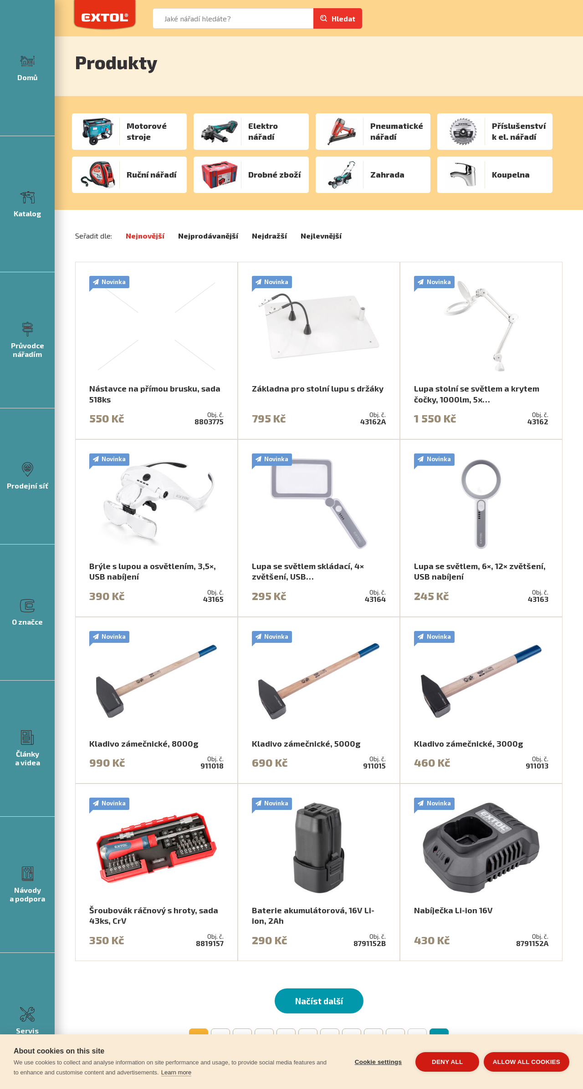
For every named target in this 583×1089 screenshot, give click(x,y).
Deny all (447, 1061)
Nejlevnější (321, 235)
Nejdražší (269, 235)
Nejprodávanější (208, 235)
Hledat (343, 18)
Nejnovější (145, 235)
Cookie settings (378, 1061)
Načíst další (319, 1001)
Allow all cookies (526, 1061)
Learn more (176, 1072)
